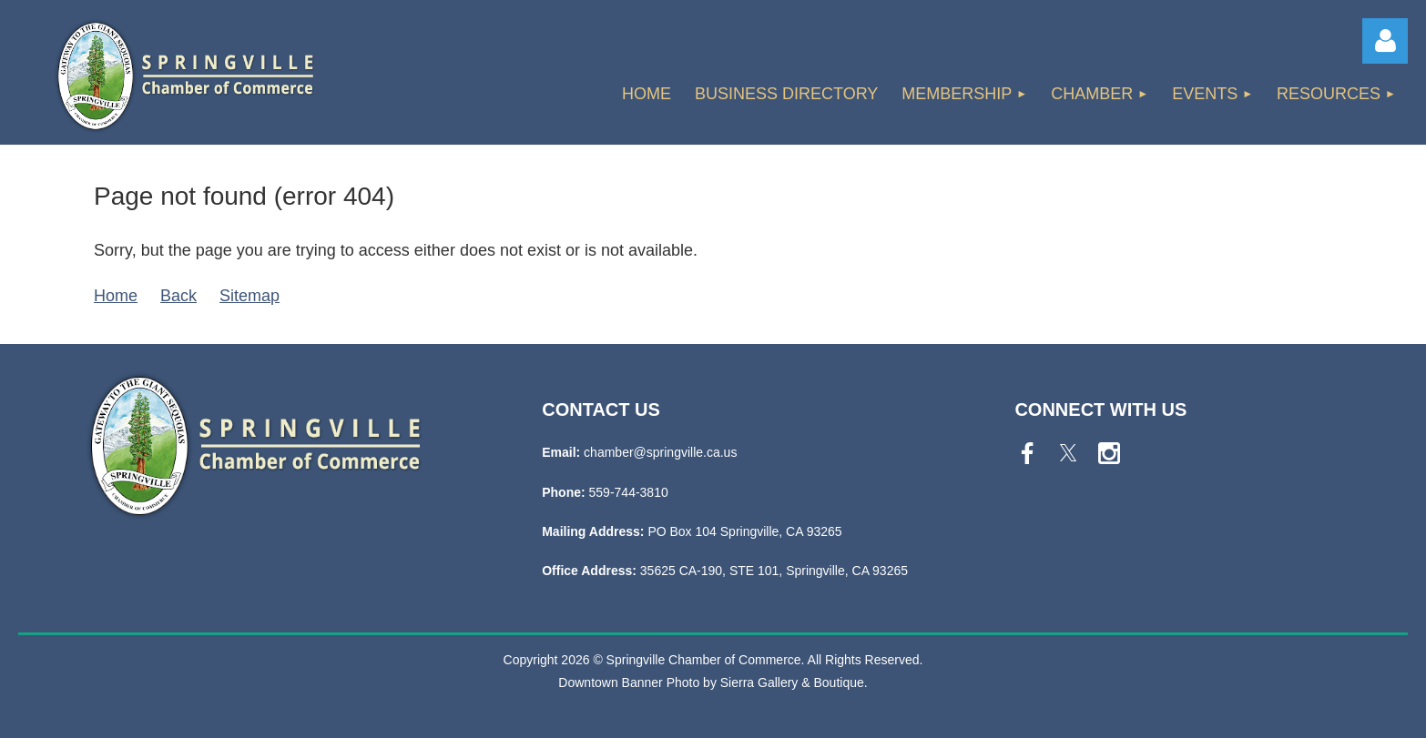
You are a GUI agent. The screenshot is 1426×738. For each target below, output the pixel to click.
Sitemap (249, 296)
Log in (1385, 41)
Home (116, 296)
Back (178, 296)
